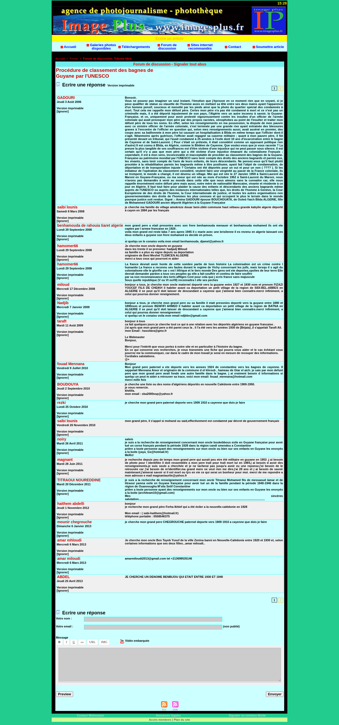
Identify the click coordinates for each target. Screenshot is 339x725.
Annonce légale (168, 715)
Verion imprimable (121, 85)
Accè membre (160, 719)
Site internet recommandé (200, 46)
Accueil (68, 47)
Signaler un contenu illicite (247, 715)
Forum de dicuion (167, 46)
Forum (74, 58)
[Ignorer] (63, 111)
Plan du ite (182, 719)
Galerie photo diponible (101, 46)
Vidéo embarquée (134, 640)
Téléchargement (134, 47)
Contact (233, 47)
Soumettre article (268, 47)
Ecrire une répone (80, 85)
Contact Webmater (90, 715)
